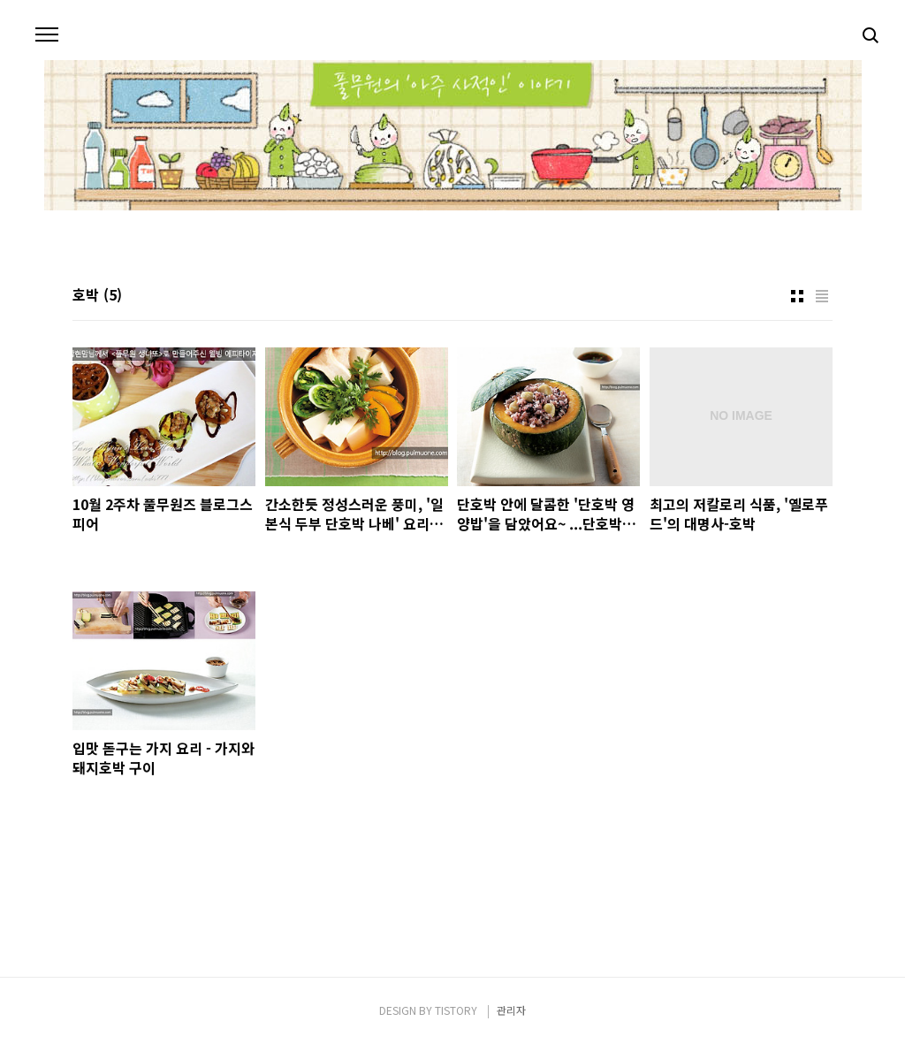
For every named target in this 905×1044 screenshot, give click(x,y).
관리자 (511, 1009)
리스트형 (822, 296)
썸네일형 (797, 296)
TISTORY (456, 1009)
